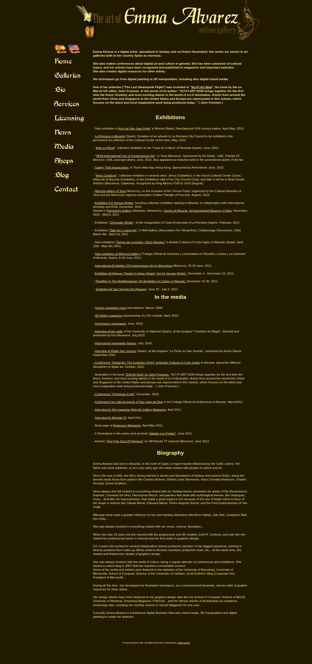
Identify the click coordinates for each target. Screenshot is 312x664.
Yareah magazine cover (110, 307)
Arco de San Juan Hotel (134, 128)
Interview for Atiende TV (111, 417)
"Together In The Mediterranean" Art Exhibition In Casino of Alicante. (141, 281)
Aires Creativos (106, 175)
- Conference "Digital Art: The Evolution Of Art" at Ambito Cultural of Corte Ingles (146, 362)
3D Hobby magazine (108, 315)
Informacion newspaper (110, 323)
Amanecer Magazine (127, 425)
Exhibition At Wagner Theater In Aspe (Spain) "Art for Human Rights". (141, 273)
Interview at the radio (109, 331)
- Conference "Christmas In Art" (114, 394)
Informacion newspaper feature (115, 343)
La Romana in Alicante (110, 136)
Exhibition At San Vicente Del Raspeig (121, 289)
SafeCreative (183, 643)
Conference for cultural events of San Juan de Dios (129, 401)
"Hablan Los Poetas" (162, 433)
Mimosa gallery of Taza (110, 191)
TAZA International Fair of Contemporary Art (125, 155)
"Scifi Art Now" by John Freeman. (147, 374)
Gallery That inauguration (112, 167)
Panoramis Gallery (119, 210)
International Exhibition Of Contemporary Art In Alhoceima (133, 265)
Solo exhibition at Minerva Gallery (118, 253)
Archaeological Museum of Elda (210, 210)
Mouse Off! (74, 61)
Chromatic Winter (121, 222)
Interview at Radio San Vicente (115, 351)
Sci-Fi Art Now (201, 87)
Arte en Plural (105, 147)
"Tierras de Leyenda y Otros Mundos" (140, 242)
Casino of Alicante (175, 210)
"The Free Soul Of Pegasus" (124, 441)
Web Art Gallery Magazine (148, 409)
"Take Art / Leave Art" (123, 230)
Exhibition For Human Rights (114, 202)
